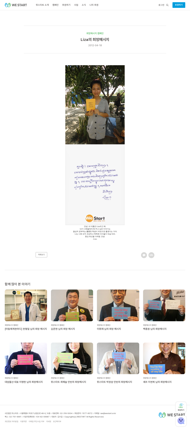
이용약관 (23, 421)
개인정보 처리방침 (11, 421)
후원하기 (179, 5)
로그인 (161, 5)
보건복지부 (57, 421)
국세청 (48, 421)
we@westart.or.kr (108, 413)
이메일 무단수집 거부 (36, 421)
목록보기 (41, 255)
